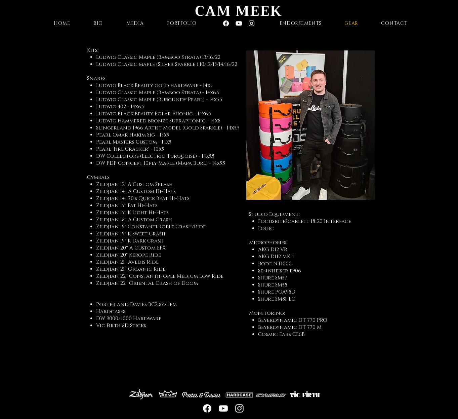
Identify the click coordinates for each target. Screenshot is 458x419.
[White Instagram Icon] (251, 23)
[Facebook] (226, 23)
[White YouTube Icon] (239, 23)
